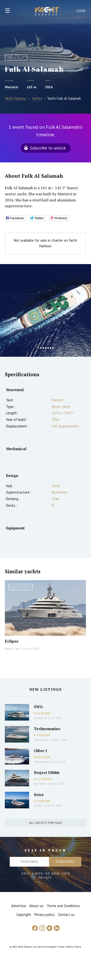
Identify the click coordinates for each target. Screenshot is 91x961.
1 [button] (38, 348)
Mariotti (11, 87)
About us (36, 905)
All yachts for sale (45, 822)
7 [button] (53, 348)
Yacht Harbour (47, 12)
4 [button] (45, 348)
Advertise (18, 905)
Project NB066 (46, 772)
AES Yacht (39, 783)
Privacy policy (44, 914)
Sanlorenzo (40, 761)
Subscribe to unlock (48, 148)
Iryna (38, 794)
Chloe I (40, 750)
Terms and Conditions (63, 905)
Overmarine (41, 740)
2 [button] (40, 348)
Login (81, 11)
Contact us (66, 914)
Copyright (24, 914)
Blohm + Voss (12, 648)
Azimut (38, 718)
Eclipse (11, 641)
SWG (38, 706)
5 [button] (48, 348)
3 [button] (43, 348)
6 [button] (50, 348)
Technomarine (47, 728)
